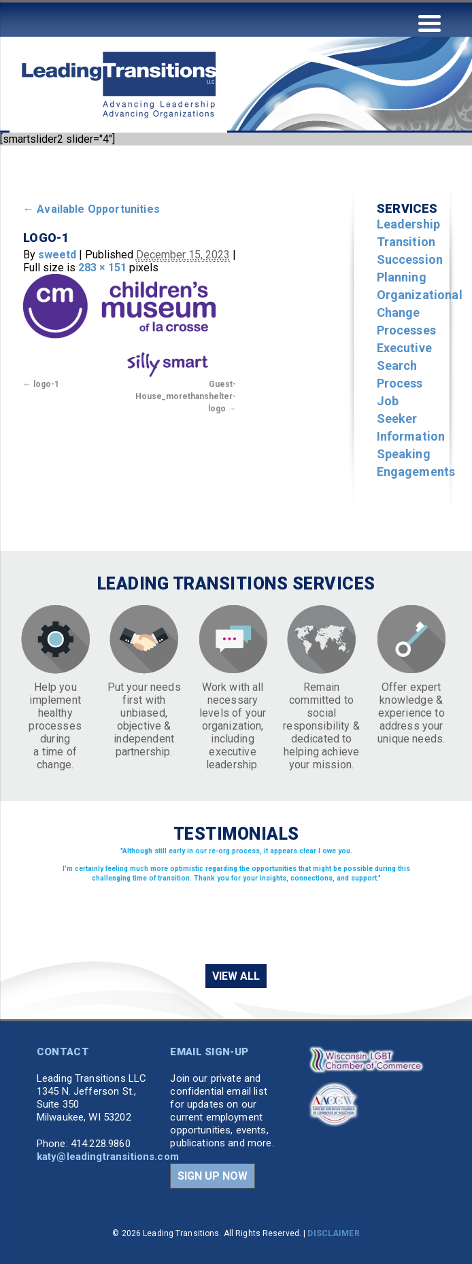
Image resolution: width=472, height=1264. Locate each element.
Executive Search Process (404, 365)
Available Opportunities (91, 209)
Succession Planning (410, 268)
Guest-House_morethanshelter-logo (185, 396)
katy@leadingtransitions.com (108, 1156)
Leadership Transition (409, 233)
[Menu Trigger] (429, 22)
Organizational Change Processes (419, 312)
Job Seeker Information (411, 418)
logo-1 (46, 384)
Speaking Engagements (416, 463)
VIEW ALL (236, 976)
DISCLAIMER (333, 1233)
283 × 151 (102, 267)
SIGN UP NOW (213, 1175)
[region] (236, 903)
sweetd (57, 254)
